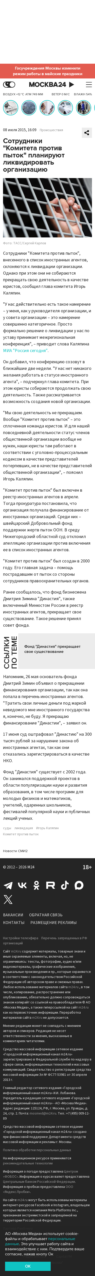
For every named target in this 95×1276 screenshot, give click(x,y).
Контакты (14, 922)
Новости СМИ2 (15, 851)
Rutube (51, 885)
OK (28, 1266)
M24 (30, 867)
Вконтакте (22, 885)
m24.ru (16, 951)
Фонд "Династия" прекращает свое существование (52, 649)
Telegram (8, 885)
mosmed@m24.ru (43, 1113)
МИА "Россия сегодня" (25, 350)
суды (7, 828)
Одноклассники (36, 885)
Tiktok (65, 885)
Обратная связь (46, 915)
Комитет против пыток (21, 834)
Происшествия (51, 130)
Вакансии (13, 915)
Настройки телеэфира (20, 938)
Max (79, 885)
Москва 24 (48, 85)
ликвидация (23, 828)
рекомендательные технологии (28, 1163)
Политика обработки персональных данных (37, 1150)
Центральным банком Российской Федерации (39, 1181)
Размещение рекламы (53, 922)
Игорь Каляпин (47, 828)
